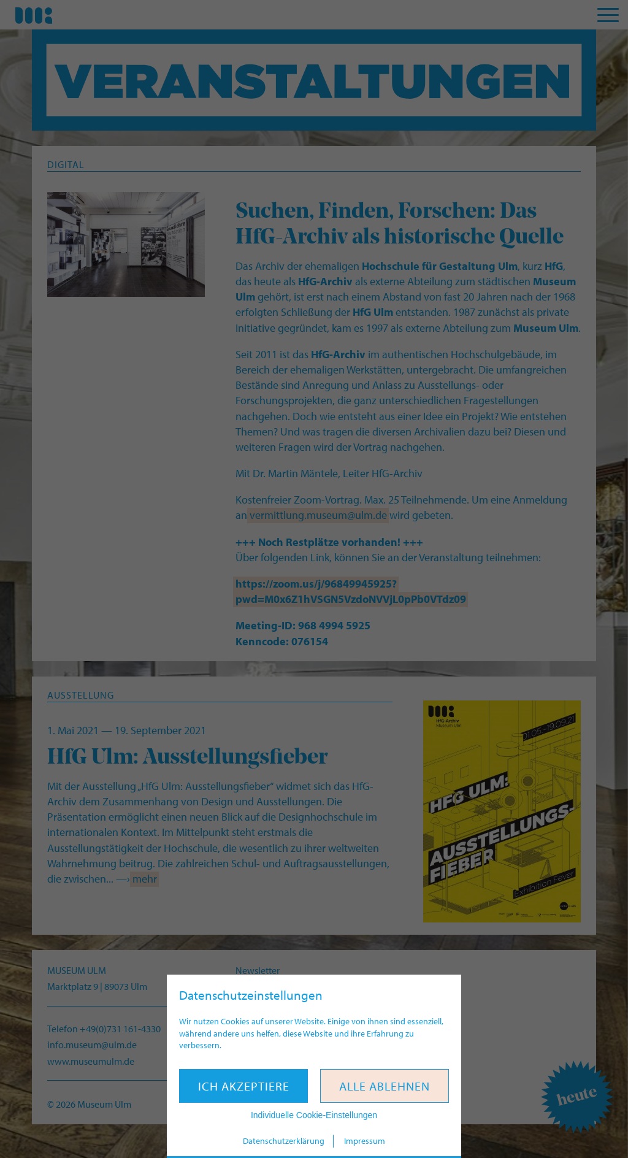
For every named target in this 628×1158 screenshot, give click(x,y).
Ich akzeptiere (243, 1086)
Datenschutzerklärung (283, 1140)
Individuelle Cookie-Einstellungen (314, 1115)
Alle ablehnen (384, 1086)
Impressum (364, 1140)
